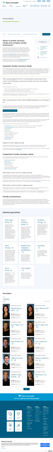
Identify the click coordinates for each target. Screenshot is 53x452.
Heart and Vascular (29, 416)
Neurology (29, 428)
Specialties (37, 34)
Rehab (28, 426)
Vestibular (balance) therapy (10, 168)
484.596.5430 (19, 149)
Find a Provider (46, 34)
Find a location (37, 407)
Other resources (46, 407)
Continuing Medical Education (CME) (45, 428)
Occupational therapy (9, 127)
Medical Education (45, 424)
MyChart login (43, 5)
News (44, 416)
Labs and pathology (37, 420)
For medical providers (27, 1)
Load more (27, 389)
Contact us (45, 435)
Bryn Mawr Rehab (8, 54)
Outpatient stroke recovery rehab (26, 34)
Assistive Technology (9, 162)
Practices (37, 416)
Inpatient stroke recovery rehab (10, 34)
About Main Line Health (46, 410)
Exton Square (17, 61)
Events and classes (45, 419)
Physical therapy (8, 125)
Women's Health (29, 412)
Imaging (37, 417)
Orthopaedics (30, 420)
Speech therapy (8, 128)
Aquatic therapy (8, 138)
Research (34, 1)
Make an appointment (35, 5)
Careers (39, 1)
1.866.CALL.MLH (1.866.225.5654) (29, 398)
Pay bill (48, 1)
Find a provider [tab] (4, 6)
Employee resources (45, 433)
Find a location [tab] (11, 6)
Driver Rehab (7, 161)
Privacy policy (3, 448)
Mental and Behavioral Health (29, 423)
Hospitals (37, 409)
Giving (44, 1)
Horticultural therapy (9, 137)
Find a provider (29, 407)
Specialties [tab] (18, 6)
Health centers (38, 412)
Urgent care (38, 413)
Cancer (28, 418)
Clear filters (4, 301)
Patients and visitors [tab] (25, 6)
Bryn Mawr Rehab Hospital (20, 59)
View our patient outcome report (10, 110)
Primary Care (30, 409)
